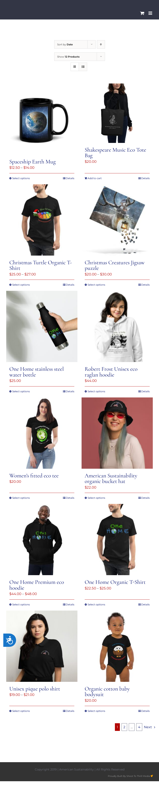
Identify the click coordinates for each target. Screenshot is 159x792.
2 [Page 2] (124, 727)
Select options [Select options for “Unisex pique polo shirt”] (21, 710)
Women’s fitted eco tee (34, 475)
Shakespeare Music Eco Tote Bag (115, 152)
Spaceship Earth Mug (32, 161)
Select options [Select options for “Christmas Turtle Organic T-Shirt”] (21, 284)
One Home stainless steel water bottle (36, 372)
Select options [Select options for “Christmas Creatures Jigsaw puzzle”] (96, 284)
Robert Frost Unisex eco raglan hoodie (111, 372)
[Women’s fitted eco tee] (41, 433)
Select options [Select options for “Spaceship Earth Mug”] (21, 178)
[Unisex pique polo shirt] (41, 646)
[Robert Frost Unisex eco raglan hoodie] (117, 326)
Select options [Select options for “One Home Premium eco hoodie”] (21, 604)
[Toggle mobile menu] (150, 13)
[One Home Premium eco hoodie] (41, 539)
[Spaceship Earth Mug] (41, 119)
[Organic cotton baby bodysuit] (117, 646)
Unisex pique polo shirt (34, 688)
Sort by (65, 44)
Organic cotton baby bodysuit (107, 691)
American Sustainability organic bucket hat (111, 478)
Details (70, 178)
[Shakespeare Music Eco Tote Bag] (117, 113)
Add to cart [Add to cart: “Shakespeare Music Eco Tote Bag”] (95, 178)
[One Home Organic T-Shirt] (117, 539)
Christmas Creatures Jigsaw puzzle (115, 265)
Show (68, 56)
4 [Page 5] (139, 727)
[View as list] (83, 67)
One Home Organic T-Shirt (115, 582)
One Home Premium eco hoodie (36, 585)
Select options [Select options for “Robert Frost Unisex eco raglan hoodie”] (96, 391)
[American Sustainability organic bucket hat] (117, 433)
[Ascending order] (101, 44)
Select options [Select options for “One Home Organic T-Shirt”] (96, 604)
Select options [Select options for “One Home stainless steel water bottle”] (21, 391)
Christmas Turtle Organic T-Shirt (40, 265)
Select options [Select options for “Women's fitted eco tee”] (21, 497)
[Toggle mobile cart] (142, 13)
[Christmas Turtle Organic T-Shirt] (41, 220)
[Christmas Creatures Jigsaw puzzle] (117, 220)
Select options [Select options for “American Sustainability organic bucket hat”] (96, 497)
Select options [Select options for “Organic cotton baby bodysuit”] (96, 710)
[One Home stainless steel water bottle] (41, 326)
